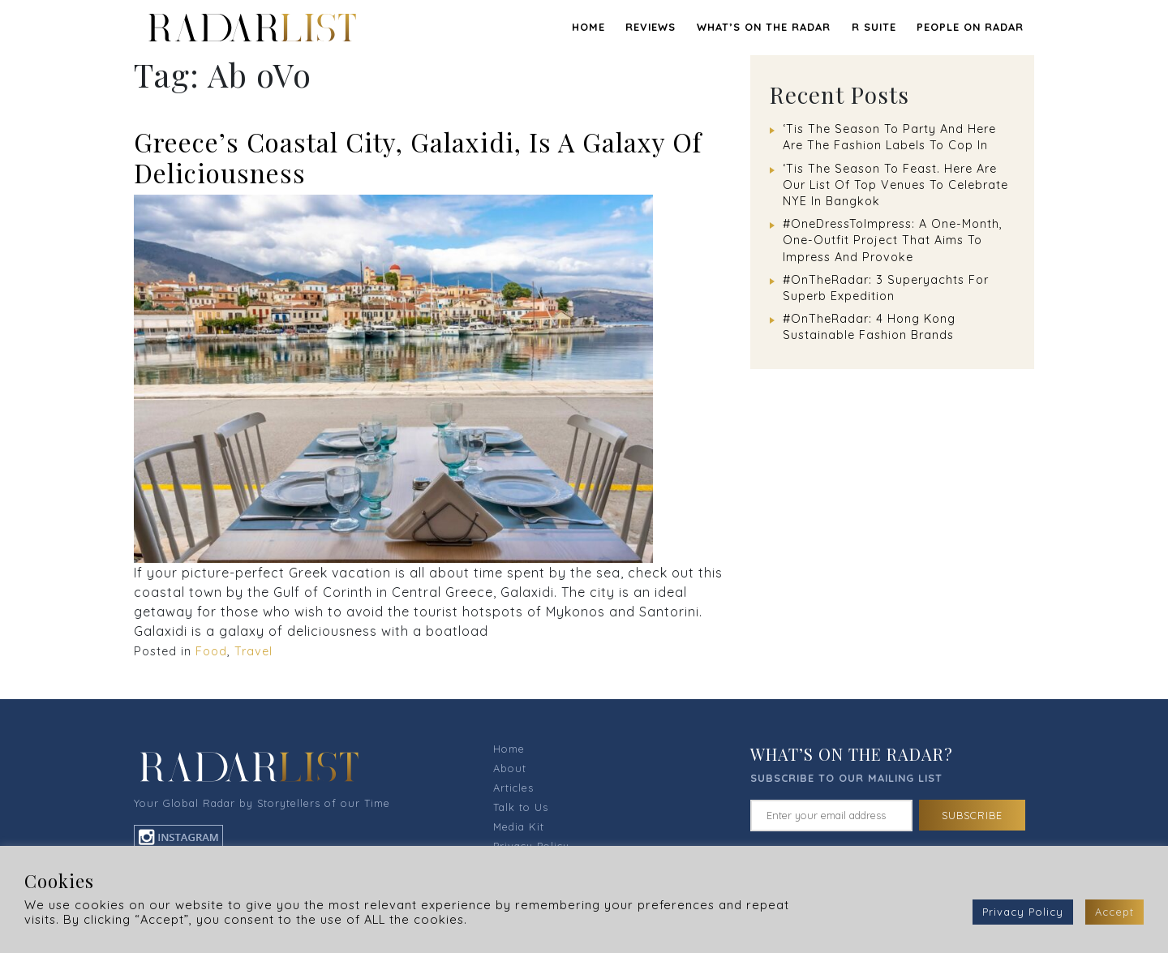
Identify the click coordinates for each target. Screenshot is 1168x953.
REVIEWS (650, 26)
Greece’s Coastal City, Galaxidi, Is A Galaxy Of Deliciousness (418, 157)
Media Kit (518, 826)
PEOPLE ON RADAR (970, 26)
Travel (253, 651)
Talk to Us (520, 807)
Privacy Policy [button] (1022, 911)
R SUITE (874, 26)
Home (588, 26)
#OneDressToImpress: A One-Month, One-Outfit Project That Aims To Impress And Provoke (893, 240)
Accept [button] (1114, 911)
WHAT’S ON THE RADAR (764, 26)
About (509, 768)
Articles (513, 787)
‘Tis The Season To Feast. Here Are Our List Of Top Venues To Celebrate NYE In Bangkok (895, 184)
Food (211, 651)
